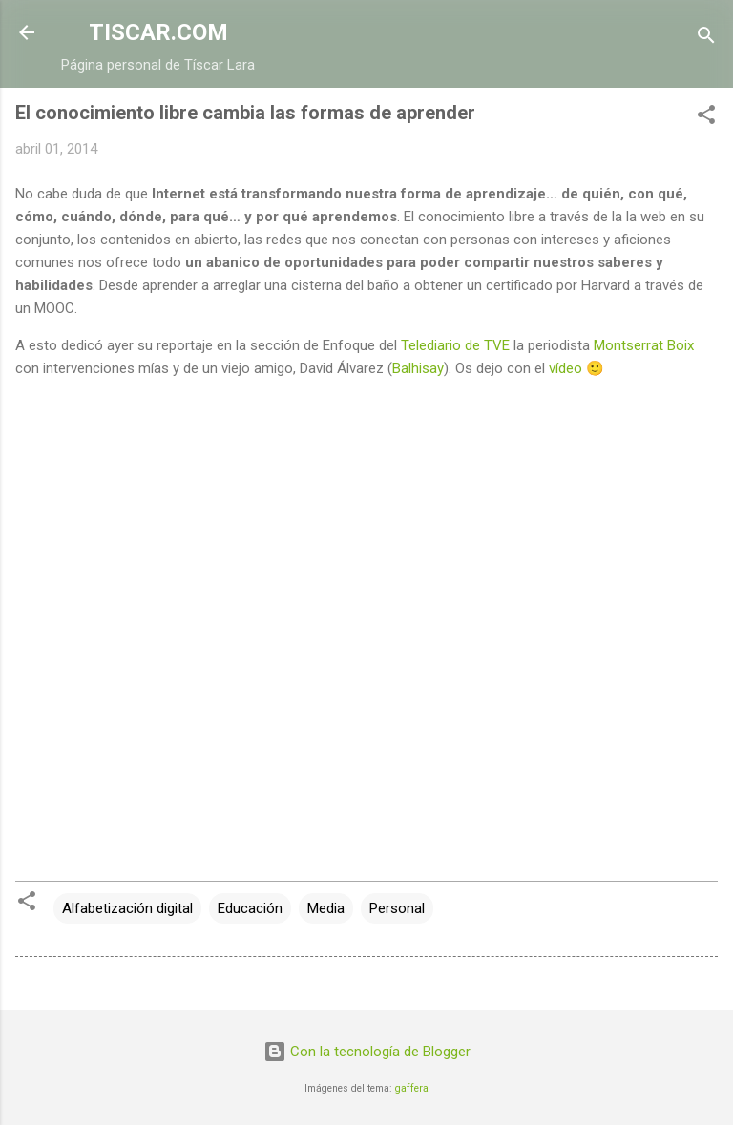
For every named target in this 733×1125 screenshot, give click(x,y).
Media (326, 908)
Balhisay (418, 368)
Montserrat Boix (644, 345)
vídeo (565, 368)
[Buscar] (706, 39)
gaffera (412, 1088)
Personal (397, 908)
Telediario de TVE (455, 345)
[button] (706, 118)
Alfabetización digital (127, 908)
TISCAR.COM (158, 32)
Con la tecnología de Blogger (367, 1051)
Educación (250, 908)
